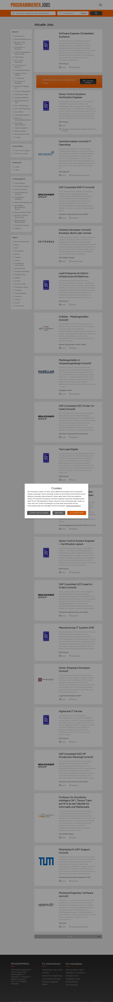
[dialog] (56, 501)
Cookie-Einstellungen (39, 513)
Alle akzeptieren (77, 513)
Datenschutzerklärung (73, 506)
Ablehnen (59, 513)
